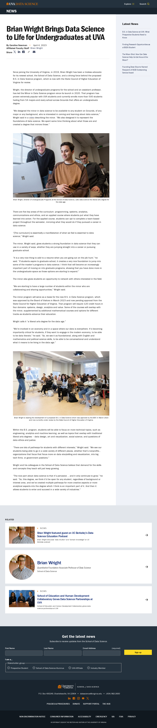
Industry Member (98, 668)
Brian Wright (36, 48)
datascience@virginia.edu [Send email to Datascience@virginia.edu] (91, 693)
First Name (10, 648)
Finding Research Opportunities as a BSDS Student (136, 45)
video (31, 117)
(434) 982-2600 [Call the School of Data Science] (113, 693)
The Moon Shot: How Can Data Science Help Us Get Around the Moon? (135, 57)
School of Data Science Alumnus (50, 668)
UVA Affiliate (77, 668)
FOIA (121, 716)
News (11, 11)
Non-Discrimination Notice (32, 716)
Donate (76, 703)
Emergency (101, 716)
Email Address (101, 648)
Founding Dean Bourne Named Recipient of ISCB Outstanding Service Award (134, 70)
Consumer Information (61, 716)
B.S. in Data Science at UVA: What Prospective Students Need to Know (135, 34)
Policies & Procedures (58, 703)
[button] (148, 4)
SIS (113, 716)
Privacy (132, 716)
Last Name (48, 648)
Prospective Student (19, 668)
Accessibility (84, 716)
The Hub (106, 703)
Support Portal (91, 703)
